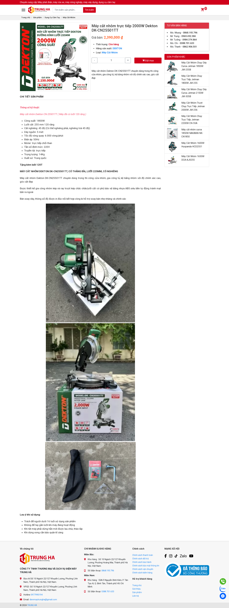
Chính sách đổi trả (140, 558)
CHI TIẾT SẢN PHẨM (31, 96)
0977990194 (36, 594)
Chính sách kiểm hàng (142, 572)
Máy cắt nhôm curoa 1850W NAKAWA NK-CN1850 (192, 133)
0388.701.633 (187, 43)
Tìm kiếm (89, 9)
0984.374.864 (189, 39)
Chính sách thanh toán (142, 555)
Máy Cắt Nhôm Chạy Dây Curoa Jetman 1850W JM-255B (194, 66)
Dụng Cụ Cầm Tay (52, 17)
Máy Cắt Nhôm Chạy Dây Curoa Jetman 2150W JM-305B (194, 93)
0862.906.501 (190, 46)
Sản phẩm (37, 17)
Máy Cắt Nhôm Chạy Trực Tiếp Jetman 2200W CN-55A (191, 120)
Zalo (183, 556)
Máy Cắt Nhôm (69, 17)
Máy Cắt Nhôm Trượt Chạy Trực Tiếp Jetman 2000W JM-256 (193, 106)
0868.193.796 (190, 32)
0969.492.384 (188, 36)
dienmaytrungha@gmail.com (43, 599)
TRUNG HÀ (32, 605)
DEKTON (117, 48)
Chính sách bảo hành (141, 562)
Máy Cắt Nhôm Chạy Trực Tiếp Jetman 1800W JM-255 (191, 79)
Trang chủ (25, 17)
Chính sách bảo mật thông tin (145, 565)
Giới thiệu (136, 589)
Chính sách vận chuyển (142, 569)
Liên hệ (135, 596)
